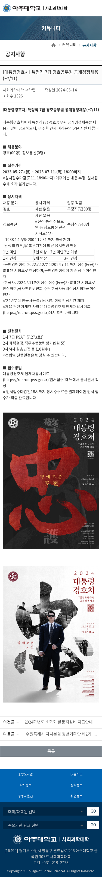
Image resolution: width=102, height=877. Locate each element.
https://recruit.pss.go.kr (25, 313)
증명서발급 (25, 796)
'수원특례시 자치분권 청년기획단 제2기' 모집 (62, 734)
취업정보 (76, 796)
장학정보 (76, 785)
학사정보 (26, 785)
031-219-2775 (56, 863)
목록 (51, 751)
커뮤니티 (69, 45)
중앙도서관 (25, 774)
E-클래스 (76, 774)
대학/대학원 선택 (22, 811)
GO (93, 811)
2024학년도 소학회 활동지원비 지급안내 (58, 722)
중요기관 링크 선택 (23, 825)
